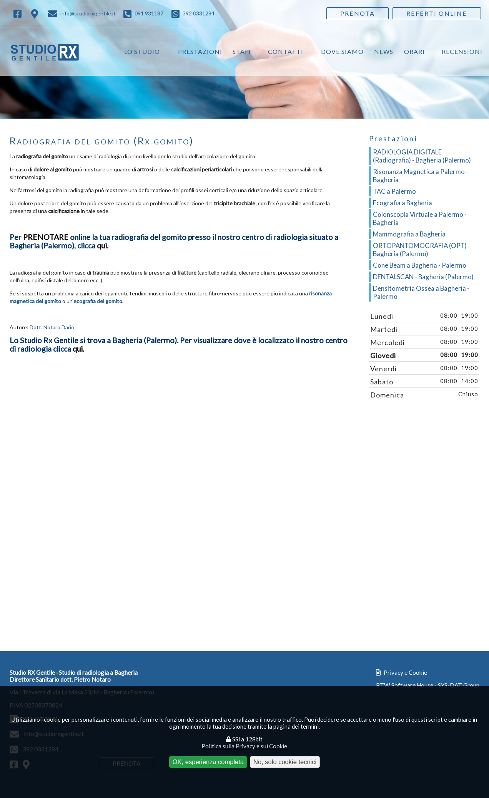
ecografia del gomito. (98, 301)
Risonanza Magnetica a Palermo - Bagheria (420, 176)
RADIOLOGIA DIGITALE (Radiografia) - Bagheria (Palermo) (422, 156)
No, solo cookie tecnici (284, 761)
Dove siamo (342, 51)
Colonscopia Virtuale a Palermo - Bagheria (420, 219)
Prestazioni (201, 51)
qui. (102, 246)
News (384, 51)
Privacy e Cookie (401, 676)
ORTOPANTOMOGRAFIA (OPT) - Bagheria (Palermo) (421, 250)
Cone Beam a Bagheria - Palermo (419, 266)
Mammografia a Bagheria (409, 234)
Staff (243, 51)
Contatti (286, 51)
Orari (414, 51)
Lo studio (143, 51)
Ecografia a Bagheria (402, 203)
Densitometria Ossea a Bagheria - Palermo (421, 293)
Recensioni (462, 51)
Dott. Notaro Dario (52, 328)
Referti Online (436, 13)
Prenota (357, 13)
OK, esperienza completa (208, 761)
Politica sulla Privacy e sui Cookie (244, 746)
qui (78, 349)
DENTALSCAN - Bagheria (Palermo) (423, 277)
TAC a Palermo (394, 192)
